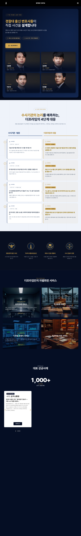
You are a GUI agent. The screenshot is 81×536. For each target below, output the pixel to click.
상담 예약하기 (13, 45)
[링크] (6, 3)
